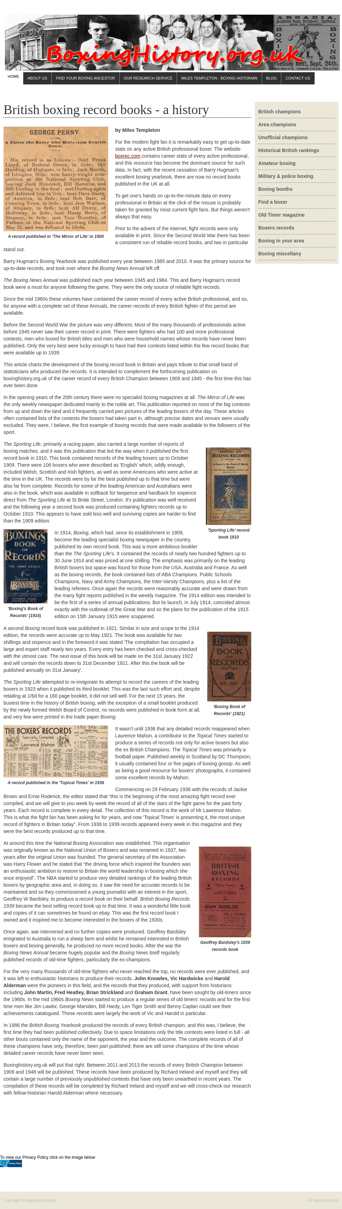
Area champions (277, 124)
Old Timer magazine (281, 215)
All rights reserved (323, 1200)
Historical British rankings (288, 150)
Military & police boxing (285, 176)
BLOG (271, 78)
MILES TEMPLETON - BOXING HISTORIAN (219, 78)
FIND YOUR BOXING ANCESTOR (85, 78)
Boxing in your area (281, 240)
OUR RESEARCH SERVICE (148, 78)
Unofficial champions (283, 137)
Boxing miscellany (279, 253)
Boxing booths (275, 189)
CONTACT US (297, 78)
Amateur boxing (277, 163)
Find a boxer (272, 202)
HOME (13, 76)
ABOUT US (37, 78)
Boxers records (276, 228)
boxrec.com (127, 156)
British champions (279, 111)
